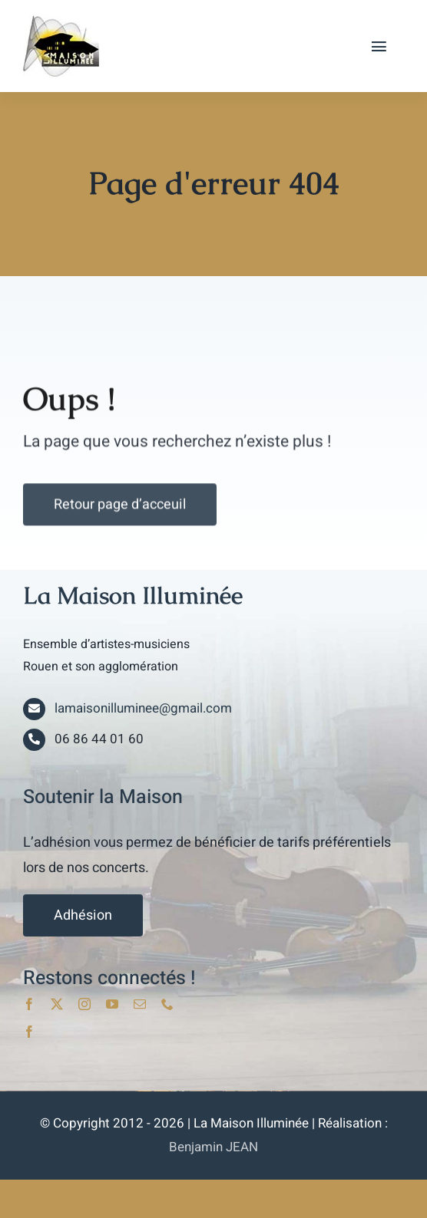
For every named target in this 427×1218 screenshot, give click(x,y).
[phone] (167, 1004)
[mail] (140, 1004)
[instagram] (84, 1004)
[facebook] (29, 1004)
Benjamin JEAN (213, 1147)
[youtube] (112, 1004)
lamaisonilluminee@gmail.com (143, 708)
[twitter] (57, 1004)
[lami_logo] (61, 21)
